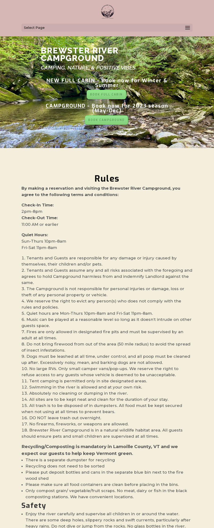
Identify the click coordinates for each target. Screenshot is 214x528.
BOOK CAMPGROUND (106, 120)
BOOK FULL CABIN (106, 94)
